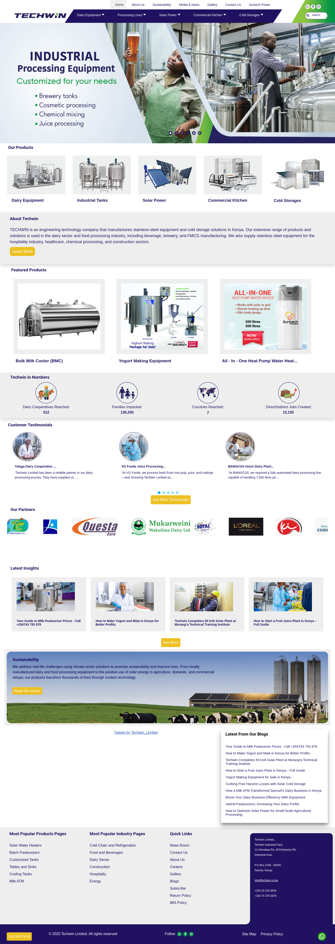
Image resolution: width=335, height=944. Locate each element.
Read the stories (27, 691)
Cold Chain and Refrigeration (113, 845)
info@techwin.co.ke (266, 880)
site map (249, 934)
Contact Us (179, 852)
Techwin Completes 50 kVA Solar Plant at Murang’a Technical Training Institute (205, 622)
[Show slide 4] (188, 133)
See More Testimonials (171, 500)
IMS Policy (178, 903)
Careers (176, 867)
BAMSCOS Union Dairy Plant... (251, 466)
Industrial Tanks (92, 200)
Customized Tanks (24, 860)
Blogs (174, 881)
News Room (179, 845)
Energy (95, 881)
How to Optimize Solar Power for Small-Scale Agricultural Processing (268, 812)
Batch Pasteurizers (24, 852)
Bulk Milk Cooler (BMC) (39, 360)
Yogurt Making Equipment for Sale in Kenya (258, 777)
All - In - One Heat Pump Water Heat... (259, 360)
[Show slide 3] (182, 133)
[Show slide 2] (176, 133)
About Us (177, 860)
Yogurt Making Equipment (145, 360)
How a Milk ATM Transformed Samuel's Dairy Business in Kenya (274, 790)
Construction (100, 867)
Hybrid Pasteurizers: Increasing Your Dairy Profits (262, 804)
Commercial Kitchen (227, 200)
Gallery (175, 874)
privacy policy (272, 934)
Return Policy (180, 895)
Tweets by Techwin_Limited (136, 732)
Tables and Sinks (23, 867)
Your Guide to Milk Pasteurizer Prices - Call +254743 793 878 (49, 622)
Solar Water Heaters (25, 845)
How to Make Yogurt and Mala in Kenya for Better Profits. (127, 622)
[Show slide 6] (199, 133)
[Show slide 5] (194, 133)
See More (170, 642)
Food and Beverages (106, 852)
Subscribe (178, 888)
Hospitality (98, 874)
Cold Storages (287, 200)
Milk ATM (16, 881)
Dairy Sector (99, 860)
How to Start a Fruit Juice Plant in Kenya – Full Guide (285, 622)
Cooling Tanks (20, 874)
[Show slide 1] (170, 133)
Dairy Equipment (28, 200)
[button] (159, 492)
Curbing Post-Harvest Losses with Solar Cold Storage (266, 784)
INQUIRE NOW (19, 936)
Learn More (22, 251)
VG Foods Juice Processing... (143, 466)
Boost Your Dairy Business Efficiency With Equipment (265, 797)
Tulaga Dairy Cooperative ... (35, 466)
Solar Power (154, 200)
